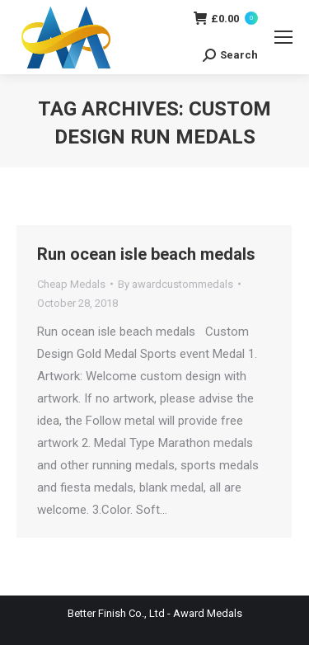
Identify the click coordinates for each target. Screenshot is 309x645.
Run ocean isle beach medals (146, 254)
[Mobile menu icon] (283, 37)
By (175, 284)
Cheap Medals (71, 284)
